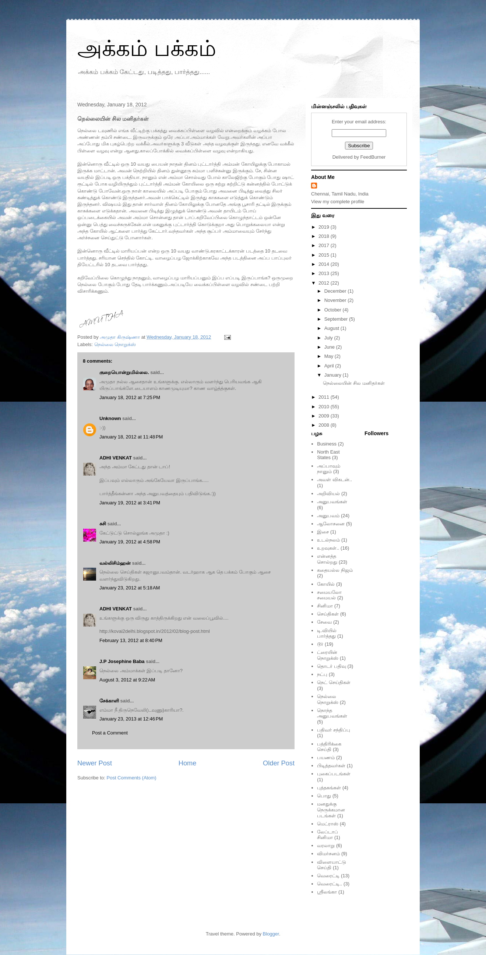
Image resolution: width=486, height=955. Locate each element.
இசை (323, 532)
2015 (324, 255)
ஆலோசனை (331, 523)
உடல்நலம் (328, 540)
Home (188, 763)
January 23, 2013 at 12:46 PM (131, 719)
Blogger (271, 934)
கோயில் (326, 584)
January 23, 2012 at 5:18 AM (129, 588)
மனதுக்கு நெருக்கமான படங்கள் (331, 809)
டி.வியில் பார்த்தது (327, 633)
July (329, 338)
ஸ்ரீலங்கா (327, 892)
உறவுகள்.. (328, 548)
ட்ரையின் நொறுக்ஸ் (327, 655)
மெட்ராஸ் (327, 824)
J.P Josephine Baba (122, 661)
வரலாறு (326, 845)
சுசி (102, 523)
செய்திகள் (328, 614)
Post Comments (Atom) (131, 777)
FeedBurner (373, 157)
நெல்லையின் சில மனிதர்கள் (353, 383)
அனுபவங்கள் (332, 501)
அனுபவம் (328, 515)
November (336, 300)
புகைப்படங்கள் (334, 773)
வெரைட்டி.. (329, 884)
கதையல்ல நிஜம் (335, 570)
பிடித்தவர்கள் (331, 765)
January (333, 375)
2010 (324, 406)
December (336, 291)
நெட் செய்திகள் (334, 682)
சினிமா (325, 606)
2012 (324, 283)
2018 (324, 236)
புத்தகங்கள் (329, 787)
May (329, 356)
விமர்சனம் (328, 853)
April (329, 366)
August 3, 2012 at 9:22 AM (127, 680)
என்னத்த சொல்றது (327, 559)
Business (327, 444)
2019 (324, 227)
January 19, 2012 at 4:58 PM (129, 542)
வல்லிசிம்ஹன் (115, 563)
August (332, 328)
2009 (324, 416)
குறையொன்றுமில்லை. (124, 372)
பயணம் (326, 757)
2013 (324, 273)
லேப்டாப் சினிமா (327, 835)
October (333, 310)
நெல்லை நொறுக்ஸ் (115, 344)
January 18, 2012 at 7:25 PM (129, 397)
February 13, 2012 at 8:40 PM (130, 640)
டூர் (320, 644)
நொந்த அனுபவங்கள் (332, 713)
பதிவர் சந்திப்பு (333, 730)
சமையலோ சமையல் (329, 595)
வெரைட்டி (328, 875)
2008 (324, 425)
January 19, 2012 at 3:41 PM (129, 502)
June (330, 347)
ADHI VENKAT (115, 458)
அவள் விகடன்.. (334, 479)
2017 (324, 245)
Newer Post (94, 763)
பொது (324, 796)
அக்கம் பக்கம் (146, 48)
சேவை (324, 622)
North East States (328, 455)
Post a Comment (110, 733)
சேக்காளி (109, 701)
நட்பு (322, 674)
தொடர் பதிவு (331, 666)
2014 (324, 264)
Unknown (110, 418)
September (336, 319)
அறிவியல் (328, 493)
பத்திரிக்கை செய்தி (329, 747)
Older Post (279, 763)
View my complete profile (337, 201)
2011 (324, 397)
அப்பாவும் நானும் (328, 469)
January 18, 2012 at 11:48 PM (131, 437)
